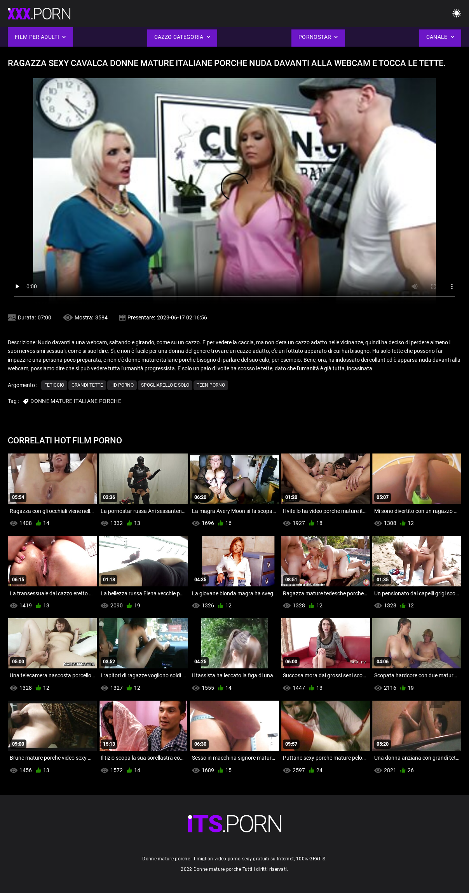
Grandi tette (87, 385)
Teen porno (211, 385)
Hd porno (122, 385)
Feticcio (54, 385)
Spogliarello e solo (165, 385)
